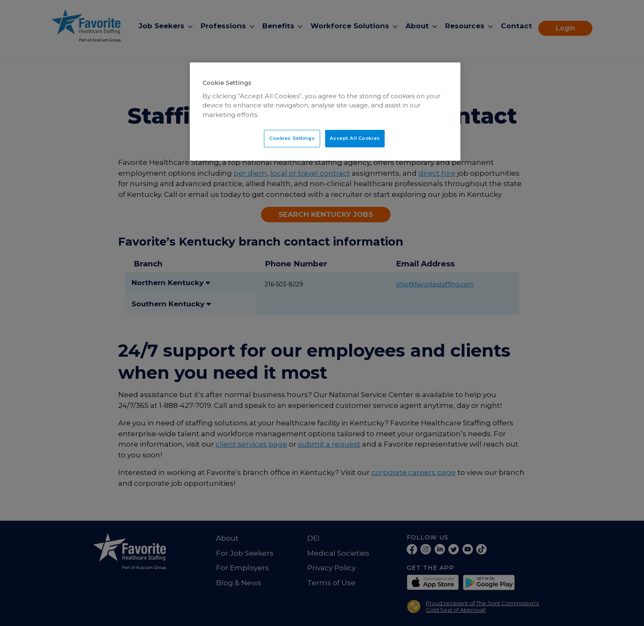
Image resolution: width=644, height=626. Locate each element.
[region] (325, 111)
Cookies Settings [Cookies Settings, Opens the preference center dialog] (292, 138)
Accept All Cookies (355, 138)
